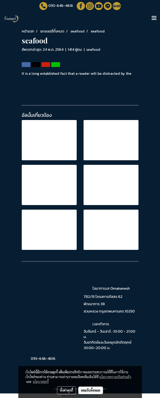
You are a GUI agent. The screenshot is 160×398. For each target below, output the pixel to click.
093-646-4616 (60, 5)
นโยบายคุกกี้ (41, 381)
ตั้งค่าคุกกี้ (66, 390)
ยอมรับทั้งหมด (90, 390)
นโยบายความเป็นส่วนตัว (115, 377)
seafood (93, 49)
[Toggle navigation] (154, 18)
